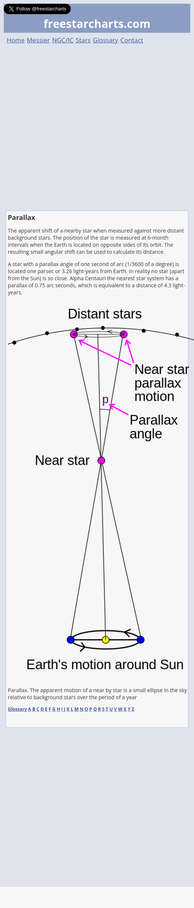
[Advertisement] (76, 127)
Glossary (105, 40)
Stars (83, 40)
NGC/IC (63, 40)
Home (16, 40)
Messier (38, 40)
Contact (131, 40)
